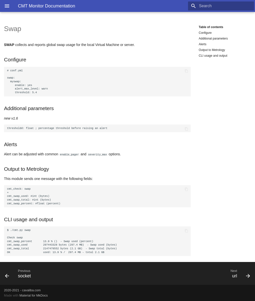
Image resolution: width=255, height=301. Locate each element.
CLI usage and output (213, 55)
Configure (205, 33)
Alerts (202, 44)
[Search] (225, 5)
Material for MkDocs (33, 295)
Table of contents (211, 27)
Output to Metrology (212, 50)
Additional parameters (213, 38)
